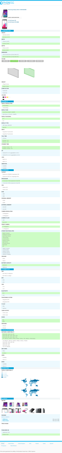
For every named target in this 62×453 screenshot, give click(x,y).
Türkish (37, 443)
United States (11, 443)
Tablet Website (13, 445)
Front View (39, 61)
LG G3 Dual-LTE (12, 20)
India (30, 443)
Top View (22, 61)
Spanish (51, 443)
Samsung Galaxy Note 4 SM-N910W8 (17, 9)
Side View (5, 61)
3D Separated (14, 61)
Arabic (44, 443)
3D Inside (31, 61)
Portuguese (3, 445)
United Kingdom (21, 443)
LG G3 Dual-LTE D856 (13, 22)
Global (2, 443)
